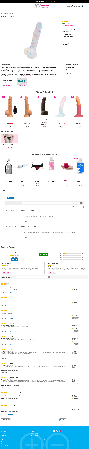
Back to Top (62, 419)
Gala (24, 85)
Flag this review (10, 292)
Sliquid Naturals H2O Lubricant (80, 177)
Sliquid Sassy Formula (52, 177)
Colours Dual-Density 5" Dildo (44, 119)
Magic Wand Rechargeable (23, 177)
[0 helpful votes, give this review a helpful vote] (2, 292)
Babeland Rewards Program (37, 437)
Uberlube (8, 177)
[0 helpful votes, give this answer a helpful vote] (25, 219)
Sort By (73, 207)
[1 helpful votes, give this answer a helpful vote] (25, 235)
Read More (9, 147)
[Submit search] (81, 203)
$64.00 (66, 183)
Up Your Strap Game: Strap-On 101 (9, 144)
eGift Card (3, 431)
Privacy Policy (4, 443)
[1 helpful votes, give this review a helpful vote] (2, 401)
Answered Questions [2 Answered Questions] (69, 25)
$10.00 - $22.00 (51, 181)
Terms (2, 441)
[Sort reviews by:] (73, 281)
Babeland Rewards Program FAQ (38, 439)
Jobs (32, 441)
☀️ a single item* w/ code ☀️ (44, 1)
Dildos (5, 13)
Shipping (3, 437)
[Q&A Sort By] (79, 207)
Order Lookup (4, 435)
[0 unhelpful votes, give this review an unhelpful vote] (5, 292)
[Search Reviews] (33, 277)
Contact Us (3, 433)
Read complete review (6, 272)
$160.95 (23, 181)
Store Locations (34, 433)
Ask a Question (65, 26)
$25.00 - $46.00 (9, 181)
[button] (42, 122)
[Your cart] (82, 6)
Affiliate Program (34, 435)
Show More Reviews (6, 419)
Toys (2, 13)
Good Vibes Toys (8, 85)
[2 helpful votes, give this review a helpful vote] (2, 414)
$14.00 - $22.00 (80, 181)
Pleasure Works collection (31, 75)
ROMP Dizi (79, 119)
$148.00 (37, 183)
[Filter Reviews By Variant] (83, 281)
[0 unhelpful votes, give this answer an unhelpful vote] (25, 222)
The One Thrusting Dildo (10, 119)
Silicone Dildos (10, 13)
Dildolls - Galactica (61, 119)
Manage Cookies (5, 445)
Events (32, 431)
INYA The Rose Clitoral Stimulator (66, 177)
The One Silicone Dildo (27, 119)
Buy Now (10, 126)
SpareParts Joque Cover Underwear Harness (37, 178)
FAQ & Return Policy (5, 439)
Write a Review (14, 259)
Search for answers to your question (13, 203)
